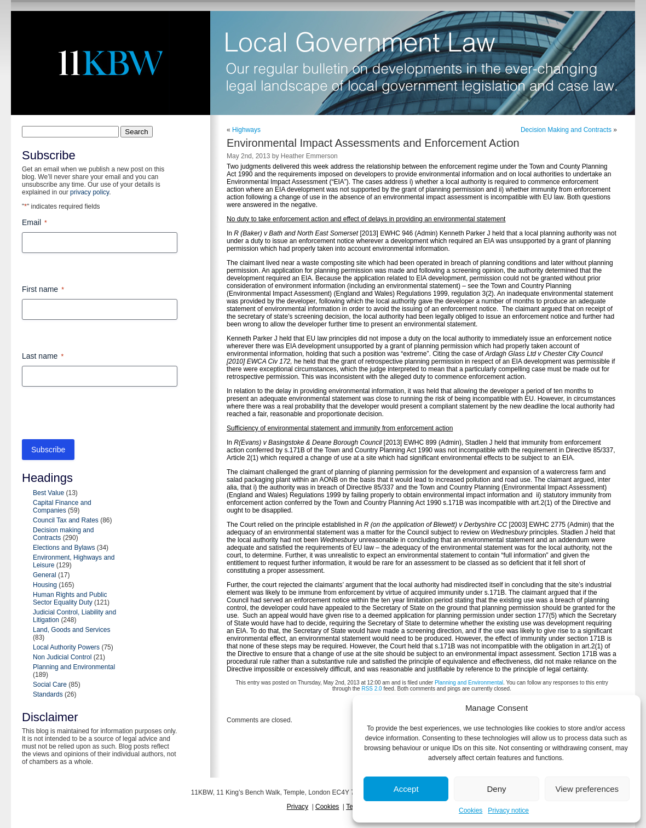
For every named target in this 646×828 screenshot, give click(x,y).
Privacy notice (508, 810)
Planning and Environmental (74, 667)
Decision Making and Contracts (566, 130)
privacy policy (89, 192)
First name (43, 290)
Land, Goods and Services (71, 630)
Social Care (50, 684)
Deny (496, 789)
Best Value (48, 493)
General (44, 575)
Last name (43, 356)
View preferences (587, 789)
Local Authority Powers (66, 647)
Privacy (297, 806)
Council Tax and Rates (66, 520)
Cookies (470, 810)
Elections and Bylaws (64, 547)
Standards (48, 694)
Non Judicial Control (62, 657)
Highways (246, 130)
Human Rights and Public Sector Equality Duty (70, 598)
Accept (406, 789)
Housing (45, 585)
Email (34, 223)
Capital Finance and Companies (62, 506)
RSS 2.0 (371, 689)
